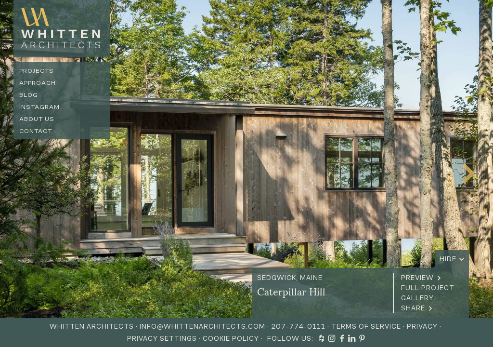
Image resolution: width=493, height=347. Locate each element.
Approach (37, 82)
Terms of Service (366, 326)
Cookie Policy (231, 338)
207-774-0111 (298, 326)
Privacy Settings (162, 338)
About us (36, 118)
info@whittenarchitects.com (202, 326)
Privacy (422, 326)
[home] (61, 28)
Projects (36, 70)
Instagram (39, 106)
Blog (28, 94)
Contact (35, 130)
